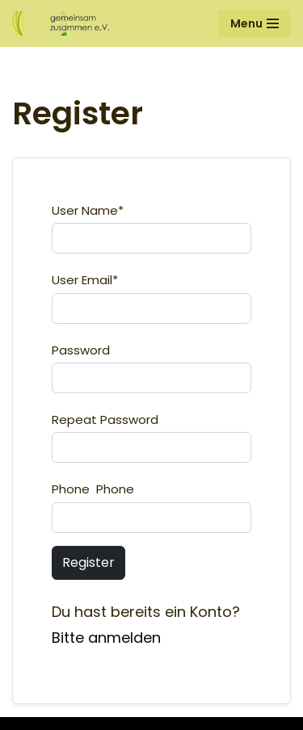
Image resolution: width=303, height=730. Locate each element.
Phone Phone (93, 488)
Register (88, 562)
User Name (88, 210)
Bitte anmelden (106, 637)
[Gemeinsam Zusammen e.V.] (60, 23)
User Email (85, 279)
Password (81, 350)
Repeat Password (105, 419)
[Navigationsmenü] (254, 23)
